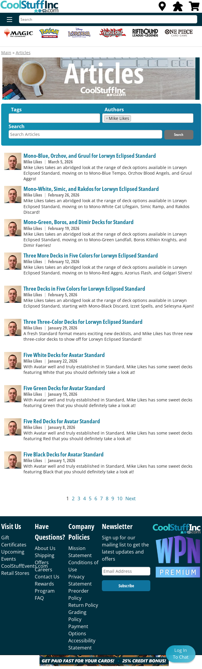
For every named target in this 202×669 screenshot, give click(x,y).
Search (17, 126)
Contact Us (47, 576)
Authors (114, 109)
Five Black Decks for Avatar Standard (63, 454)
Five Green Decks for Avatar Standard (64, 388)
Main (6, 52)
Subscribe (126, 585)
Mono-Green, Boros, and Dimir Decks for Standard (78, 222)
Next (130, 498)
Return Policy (83, 605)
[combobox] (54, 118)
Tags (16, 109)
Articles (23, 52)
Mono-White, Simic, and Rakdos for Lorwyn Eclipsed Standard (91, 189)
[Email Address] (126, 571)
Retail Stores (15, 573)
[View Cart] (194, 8)
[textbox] (11, 119)
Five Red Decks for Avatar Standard (61, 421)
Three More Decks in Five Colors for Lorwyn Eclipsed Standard (90, 255)
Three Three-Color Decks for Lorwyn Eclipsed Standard (83, 322)
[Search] (108, 19)
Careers (43, 569)
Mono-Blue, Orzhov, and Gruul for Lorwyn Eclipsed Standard (89, 156)
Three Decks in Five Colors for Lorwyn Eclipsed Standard (84, 288)
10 (119, 498)
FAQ (39, 598)
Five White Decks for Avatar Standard (64, 355)
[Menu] (8, 20)
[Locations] (162, 8)
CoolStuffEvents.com (24, 566)
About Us (45, 548)
